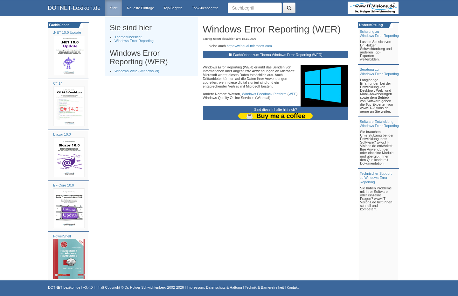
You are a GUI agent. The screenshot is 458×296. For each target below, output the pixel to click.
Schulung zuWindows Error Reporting (379, 34)
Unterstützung (370, 25)
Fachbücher (58, 25)
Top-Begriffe (172, 8)
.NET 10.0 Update (67, 32)
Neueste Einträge (140, 8)
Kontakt (292, 287)
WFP (292, 94)
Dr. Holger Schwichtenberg (145, 287)
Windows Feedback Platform (264, 94)
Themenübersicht (128, 37)
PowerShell (62, 236)
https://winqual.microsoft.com (249, 46)
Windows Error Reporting (134, 41)
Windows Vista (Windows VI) (136, 71)
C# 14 (57, 83)
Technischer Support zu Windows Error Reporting (376, 178)
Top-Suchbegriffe (205, 8)
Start (113, 8)
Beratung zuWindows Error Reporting (379, 71)
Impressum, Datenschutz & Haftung (214, 287)
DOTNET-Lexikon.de (74, 8)
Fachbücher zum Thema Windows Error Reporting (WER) (278, 55)
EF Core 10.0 (63, 185)
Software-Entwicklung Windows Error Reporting (379, 124)
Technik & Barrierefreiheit (264, 287)
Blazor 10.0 (62, 134)
